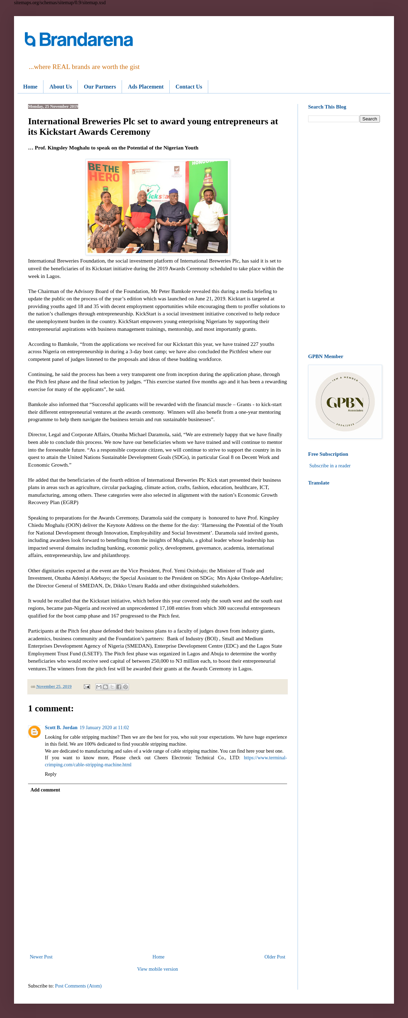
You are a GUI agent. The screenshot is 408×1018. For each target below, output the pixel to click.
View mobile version (157, 969)
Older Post (275, 957)
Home (30, 87)
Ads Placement (146, 87)
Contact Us (189, 87)
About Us (60, 87)
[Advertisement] (344, 238)
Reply (50, 774)
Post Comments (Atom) (78, 986)
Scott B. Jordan (61, 727)
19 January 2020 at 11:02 (104, 727)
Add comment (45, 790)
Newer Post (41, 957)
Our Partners (100, 87)
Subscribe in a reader (330, 465)
